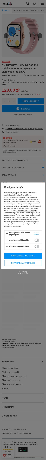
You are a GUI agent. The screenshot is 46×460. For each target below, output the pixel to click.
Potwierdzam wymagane (23, 263)
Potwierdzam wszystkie (23, 256)
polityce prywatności (21, 206)
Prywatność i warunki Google (26, 210)
